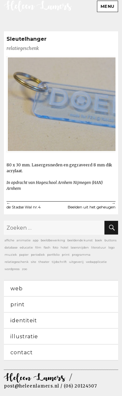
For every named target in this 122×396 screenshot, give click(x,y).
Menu (108, 6)
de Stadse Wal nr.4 (34, 205)
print (17, 304)
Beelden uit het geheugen (88, 205)
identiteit (23, 320)
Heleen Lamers (34, 378)
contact (21, 352)
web (16, 288)
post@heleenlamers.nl (31, 386)
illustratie (24, 336)
